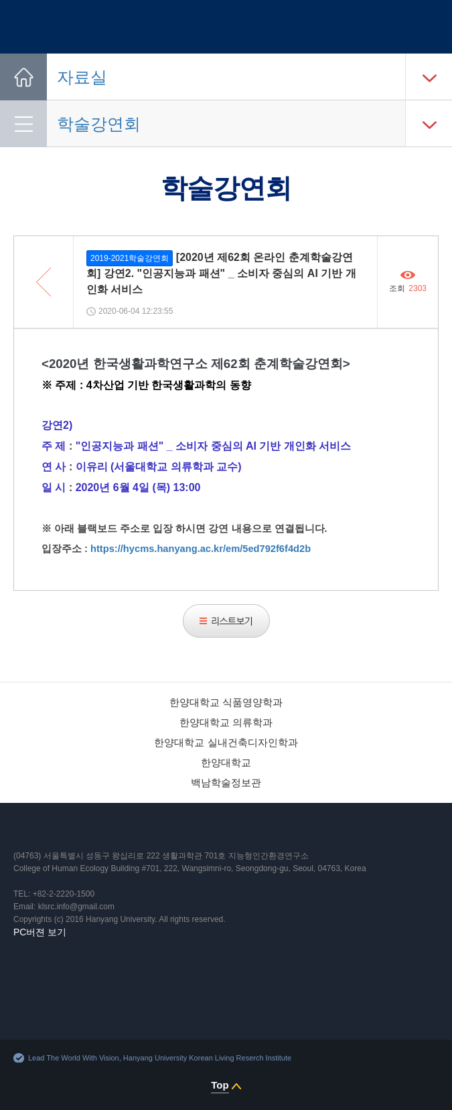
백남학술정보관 (226, 782)
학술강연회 (99, 123)
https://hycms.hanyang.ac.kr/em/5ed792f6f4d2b (200, 548)
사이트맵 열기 (427, 27)
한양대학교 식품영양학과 (226, 702)
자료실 (82, 77)
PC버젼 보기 (39, 932)
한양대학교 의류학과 (226, 722)
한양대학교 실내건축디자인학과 (225, 742)
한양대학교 (226, 762)
